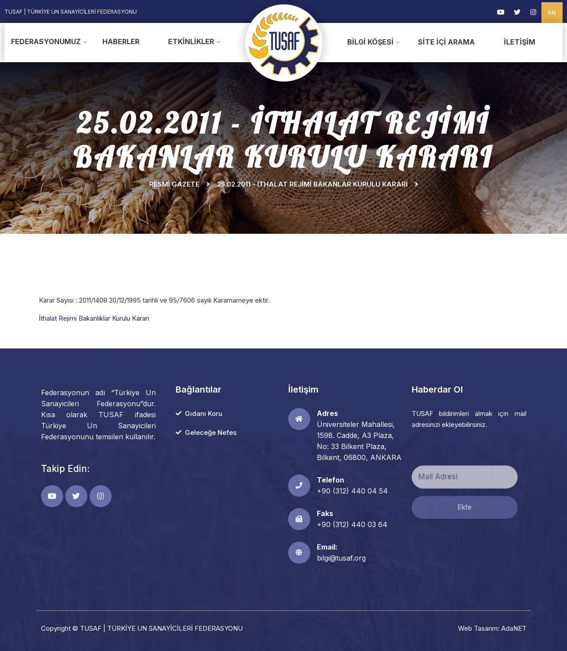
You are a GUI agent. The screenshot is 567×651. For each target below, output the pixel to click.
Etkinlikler (191, 41)
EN (552, 12)
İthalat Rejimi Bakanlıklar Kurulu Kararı (95, 318)
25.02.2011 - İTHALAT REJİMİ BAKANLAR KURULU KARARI (312, 184)
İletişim (519, 41)
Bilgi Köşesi (370, 41)
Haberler (120, 41)
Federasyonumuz (46, 41)
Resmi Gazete (174, 184)
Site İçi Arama (446, 41)
